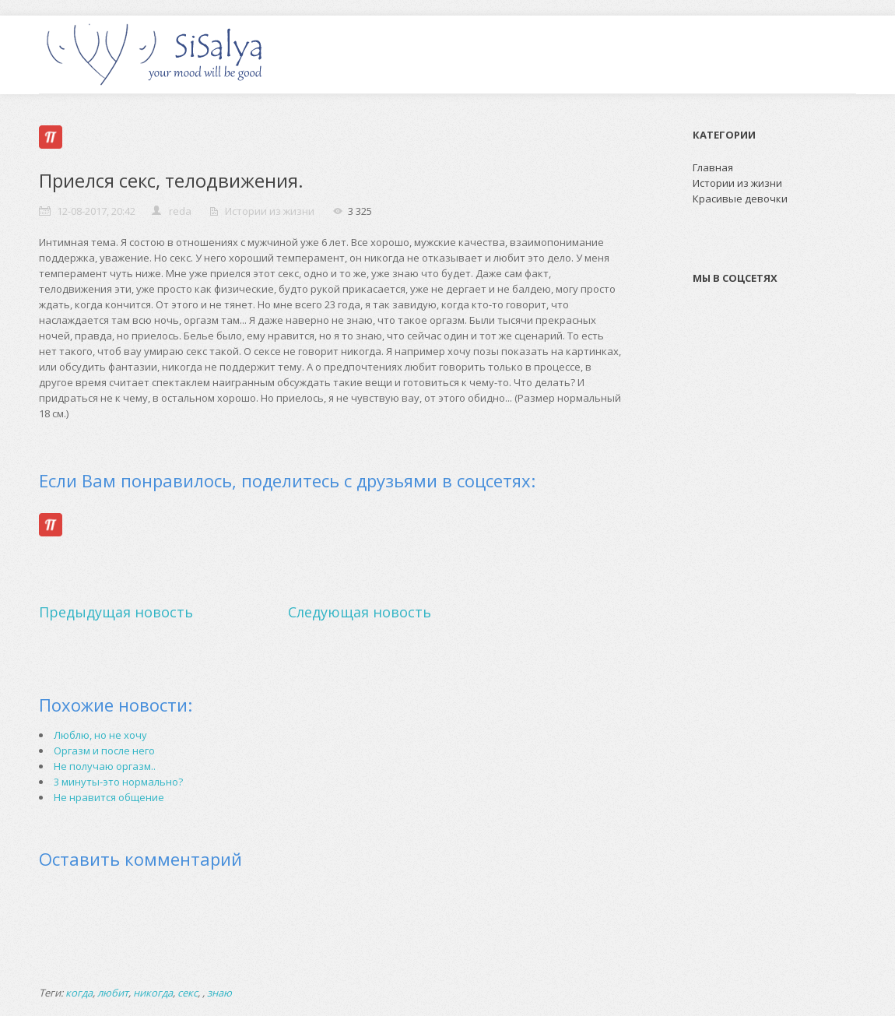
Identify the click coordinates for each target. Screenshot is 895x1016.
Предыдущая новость (116, 612)
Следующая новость (359, 612)
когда (79, 993)
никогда (153, 993)
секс (187, 993)
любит (112, 993)
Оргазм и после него (104, 751)
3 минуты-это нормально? (118, 782)
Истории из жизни (269, 211)
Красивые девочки (740, 199)
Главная (713, 167)
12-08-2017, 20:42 (96, 211)
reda (180, 211)
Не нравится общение (109, 797)
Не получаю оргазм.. (105, 766)
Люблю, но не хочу (100, 735)
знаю (219, 993)
